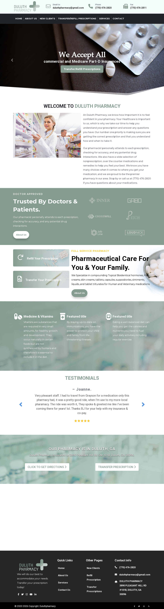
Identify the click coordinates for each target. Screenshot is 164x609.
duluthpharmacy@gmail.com (134, 574)
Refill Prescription (94, 577)
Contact (118, 18)
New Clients (47, 18)
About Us (31, 18)
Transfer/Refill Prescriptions (77, 18)
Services (104, 18)
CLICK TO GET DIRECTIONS (47, 467)
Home (18, 18)
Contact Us (64, 590)
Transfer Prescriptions (94, 589)
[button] (18, 594)
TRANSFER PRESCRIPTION (117, 467)
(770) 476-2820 (127, 567)
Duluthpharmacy (48, 606)
